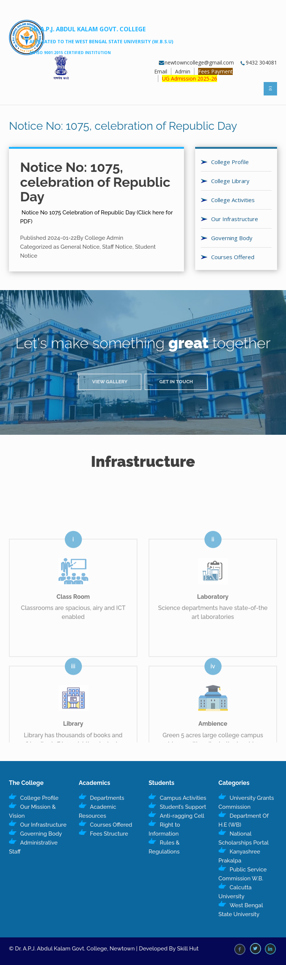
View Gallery (110, 381)
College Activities (233, 200)
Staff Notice (117, 246)
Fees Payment (215, 71)
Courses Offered (232, 257)
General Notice (80, 246)
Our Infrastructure (234, 219)
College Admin (104, 238)
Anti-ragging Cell (182, 815)
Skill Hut (187, 948)
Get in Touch (176, 381)
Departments (107, 798)
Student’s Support (183, 807)
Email (160, 71)
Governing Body (231, 238)
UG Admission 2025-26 (189, 78)
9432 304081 (258, 62)
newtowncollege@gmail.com (196, 62)
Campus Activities (183, 798)
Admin (182, 71)
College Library (230, 181)
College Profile (230, 162)
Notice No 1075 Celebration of (60, 212)
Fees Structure (109, 833)
